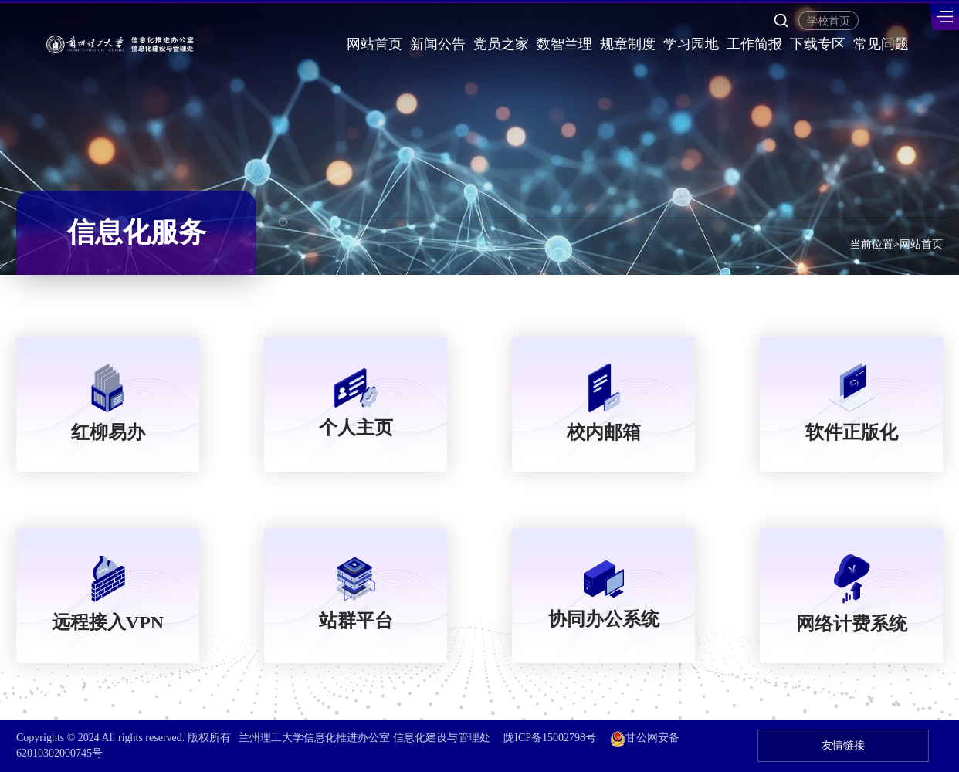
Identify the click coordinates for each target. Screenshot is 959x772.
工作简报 (754, 44)
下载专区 (817, 44)
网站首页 (374, 44)
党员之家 (501, 44)
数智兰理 (564, 44)
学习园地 (691, 44)
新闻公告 (438, 44)
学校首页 (828, 21)
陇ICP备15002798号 (549, 737)
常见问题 (881, 44)
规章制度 (628, 44)
